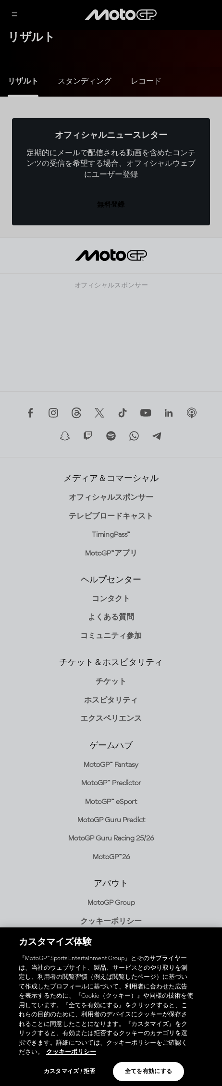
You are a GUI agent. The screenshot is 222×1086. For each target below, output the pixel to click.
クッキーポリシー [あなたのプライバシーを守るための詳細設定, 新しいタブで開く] (71, 1052)
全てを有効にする (149, 1071)
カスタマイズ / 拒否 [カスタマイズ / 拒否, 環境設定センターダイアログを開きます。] (70, 1071)
